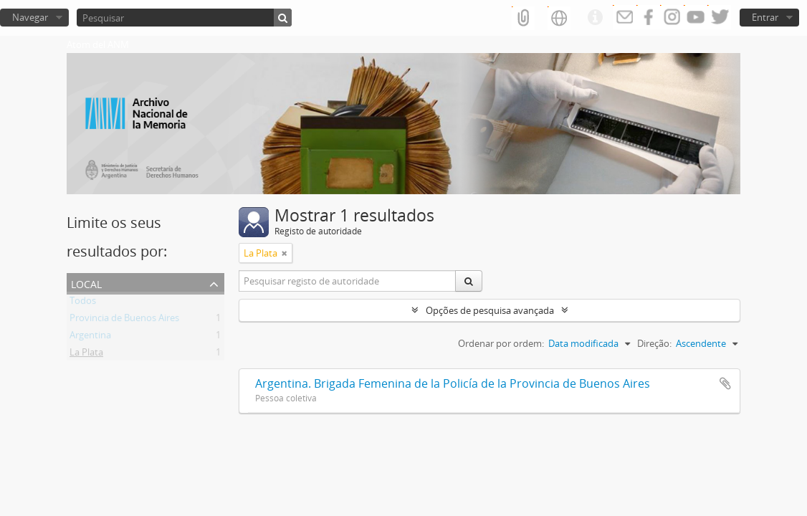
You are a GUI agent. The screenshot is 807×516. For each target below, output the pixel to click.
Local (86, 282)
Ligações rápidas (595, 18)
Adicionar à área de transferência (725, 383)
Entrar (765, 17)
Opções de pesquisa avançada (490, 310)
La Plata (86, 354)
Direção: (654, 343)
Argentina (90, 337)
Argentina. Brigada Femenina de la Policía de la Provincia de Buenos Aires (452, 383)
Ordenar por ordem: (501, 343)
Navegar (30, 17)
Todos (83, 303)
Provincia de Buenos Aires (124, 320)
